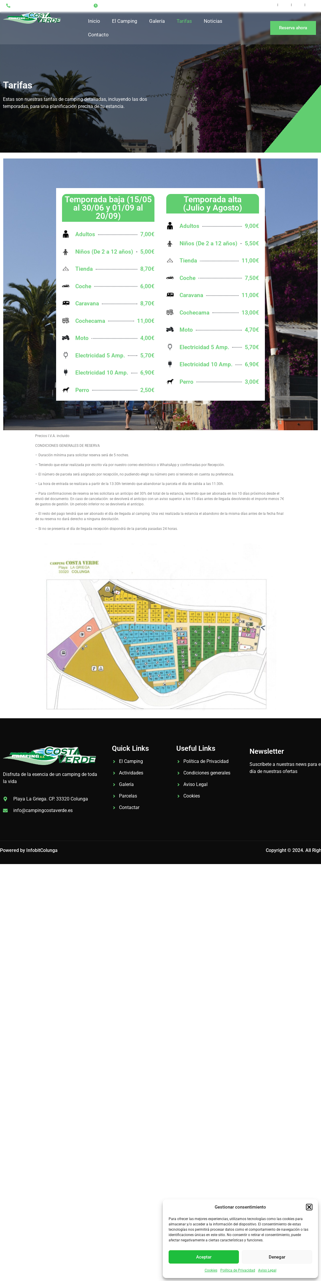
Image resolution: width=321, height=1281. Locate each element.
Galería (157, 21)
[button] (309, 1207)
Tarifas (184, 21)
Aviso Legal (267, 1270)
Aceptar (203, 1257)
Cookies (211, 1270)
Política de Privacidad (237, 1270)
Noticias (213, 21)
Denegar (277, 1257)
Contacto (98, 35)
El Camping (124, 21)
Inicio (94, 21)
